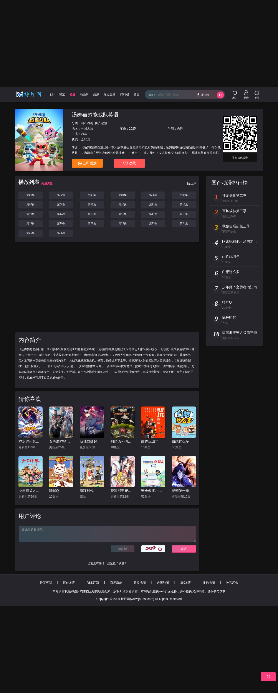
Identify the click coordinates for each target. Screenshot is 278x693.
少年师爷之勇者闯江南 (30, 491)
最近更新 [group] (110, 94)
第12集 (184, 204)
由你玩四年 (150, 441)
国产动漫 (87, 123)
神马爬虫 (232, 582)
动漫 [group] (72, 94)
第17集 (153, 214)
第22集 (123, 223)
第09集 (92, 204)
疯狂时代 (87, 491)
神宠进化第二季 (30, 441)
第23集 (153, 223)
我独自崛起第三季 (92, 441)
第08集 (61, 204)
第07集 (30, 204)
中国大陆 (87, 128)
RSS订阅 (93, 582)
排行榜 (203, 95)
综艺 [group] (62, 94)
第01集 (30, 195)
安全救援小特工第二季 (153, 491)
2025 (132, 128)
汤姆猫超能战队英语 (95, 115)
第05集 (153, 195)
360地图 (185, 582)
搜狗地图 (209, 582)
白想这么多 (180, 441)
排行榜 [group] (124, 94)
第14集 (61, 214)
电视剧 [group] (50, 94)
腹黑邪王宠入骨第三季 (123, 491)
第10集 (123, 204)
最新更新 (46, 582)
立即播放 (87, 163)
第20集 (61, 223)
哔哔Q (54, 491)
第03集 (92, 195)
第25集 (30, 233)
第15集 (92, 214)
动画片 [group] (84, 94)
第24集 (184, 223)
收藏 (129, 163)
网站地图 (69, 582)
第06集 (184, 195)
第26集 (61, 233)
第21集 (92, 223)
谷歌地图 (140, 582)
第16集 (123, 214)
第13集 (30, 214)
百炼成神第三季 (61, 441)
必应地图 (163, 582)
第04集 (123, 195)
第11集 (153, 204)
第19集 (30, 223)
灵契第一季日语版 (184, 491)
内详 (180, 128)
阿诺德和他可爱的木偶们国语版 (123, 441)
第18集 (184, 214)
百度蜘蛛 (116, 582)
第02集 (61, 195)
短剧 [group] (96, 94)
